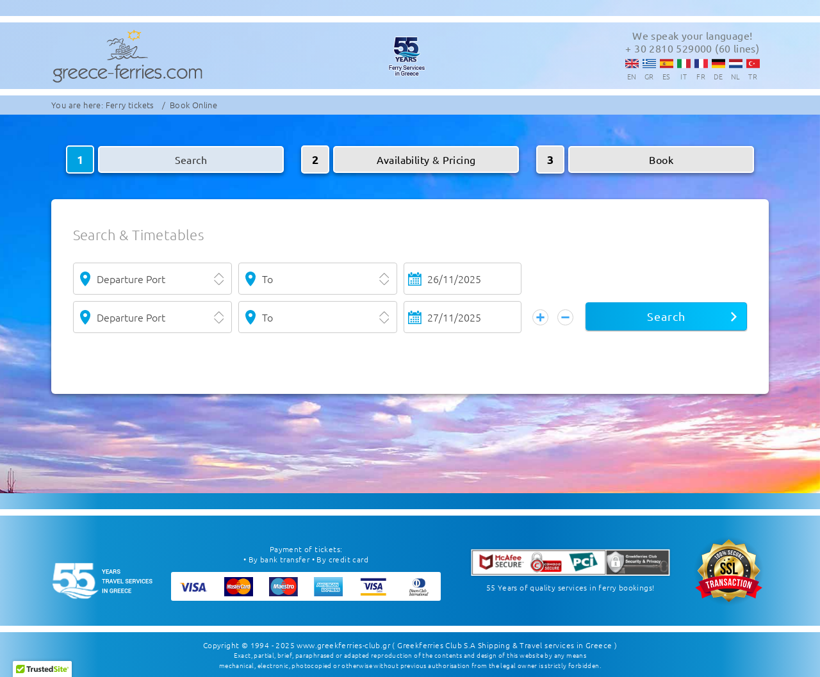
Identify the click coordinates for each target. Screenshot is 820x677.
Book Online (193, 105)
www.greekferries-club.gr (343, 645)
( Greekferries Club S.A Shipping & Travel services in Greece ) (504, 645)
